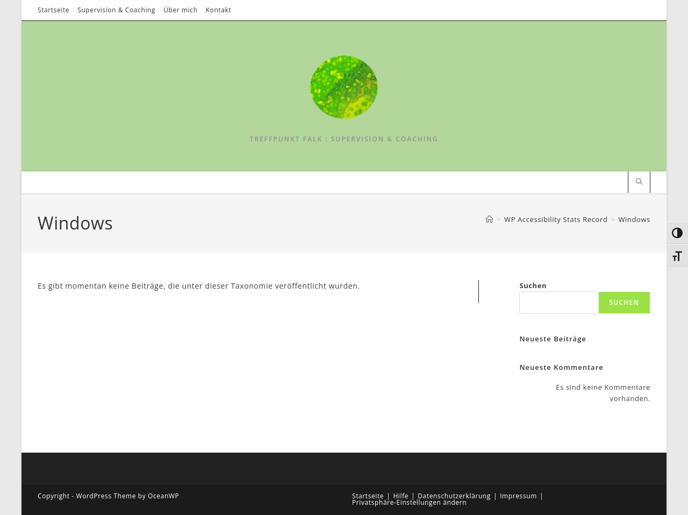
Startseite (53, 10)
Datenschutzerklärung (454, 495)
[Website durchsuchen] (639, 182)
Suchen (533, 285)
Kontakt (219, 10)
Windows (634, 219)
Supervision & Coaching (116, 10)
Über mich (180, 10)
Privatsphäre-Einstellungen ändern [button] (409, 502)
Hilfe (400, 495)
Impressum (518, 495)
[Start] (489, 219)
